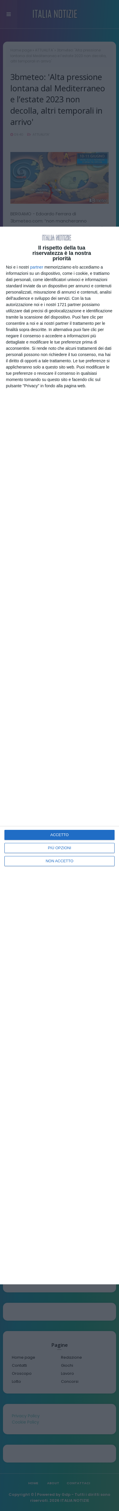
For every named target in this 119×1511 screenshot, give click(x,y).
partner (36, 267)
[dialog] (59, 755)
